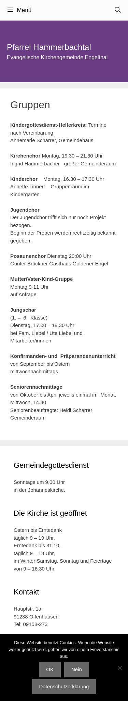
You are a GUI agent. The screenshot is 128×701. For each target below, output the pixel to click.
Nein (76, 669)
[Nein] (119, 667)
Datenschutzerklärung (64, 686)
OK (50, 669)
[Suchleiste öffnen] (117, 10)
